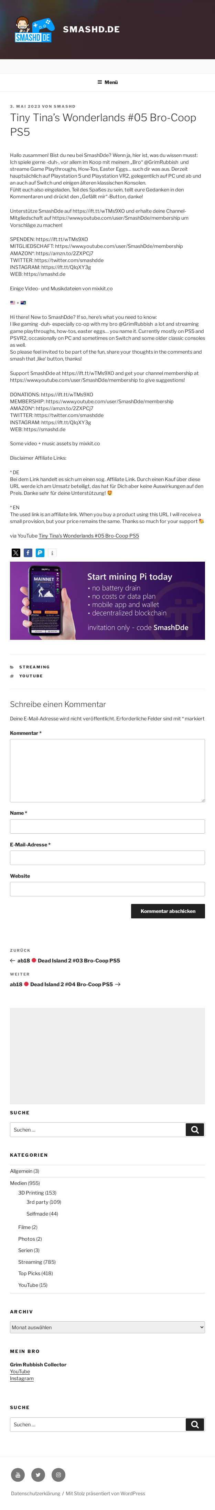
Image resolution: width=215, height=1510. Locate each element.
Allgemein (21, 1171)
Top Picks (29, 1273)
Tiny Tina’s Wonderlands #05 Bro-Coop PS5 (89, 536)
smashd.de (91, 29)
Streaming (34, 667)
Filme (24, 1227)
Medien (18, 1183)
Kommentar (26, 733)
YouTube (31, 676)
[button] (16, 553)
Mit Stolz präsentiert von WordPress (105, 1493)
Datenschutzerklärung (35, 1493)
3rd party (37, 1202)
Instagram (22, 1378)
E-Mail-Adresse (30, 845)
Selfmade (37, 1214)
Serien (25, 1250)
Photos (26, 1239)
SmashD (65, 106)
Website (20, 876)
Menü (107, 82)
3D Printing (31, 1193)
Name (18, 813)
